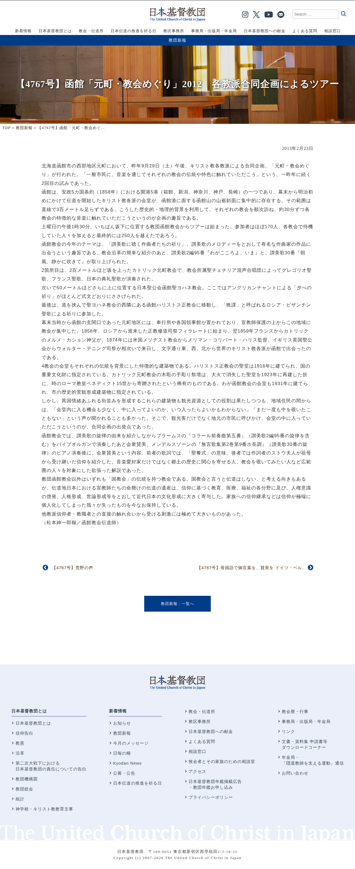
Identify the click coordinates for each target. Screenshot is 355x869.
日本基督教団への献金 (211, 731)
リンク (288, 731)
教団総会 (24, 789)
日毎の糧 (122, 753)
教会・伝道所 (202, 711)
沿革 (20, 753)
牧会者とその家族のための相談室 (222, 761)
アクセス (197, 771)
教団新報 (177, 40)
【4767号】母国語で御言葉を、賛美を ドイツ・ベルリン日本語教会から (269, 567)
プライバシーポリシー (211, 797)
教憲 (20, 743)
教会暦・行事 (295, 711)
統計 (20, 799)
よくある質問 (202, 741)
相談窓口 (197, 751)
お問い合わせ (295, 773)
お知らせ (122, 723)
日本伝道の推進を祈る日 (137, 783)
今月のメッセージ (131, 743)
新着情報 (118, 711)
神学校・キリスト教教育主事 (44, 809)
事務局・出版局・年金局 (306, 721)
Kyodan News (127, 763)
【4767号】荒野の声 (72, 567)
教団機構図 (27, 779)
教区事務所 (200, 721)
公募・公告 (124, 773)
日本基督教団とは (29, 711)
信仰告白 (24, 733)
